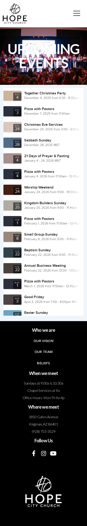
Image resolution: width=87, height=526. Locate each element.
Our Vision (43, 340)
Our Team (43, 351)
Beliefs (43, 363)
